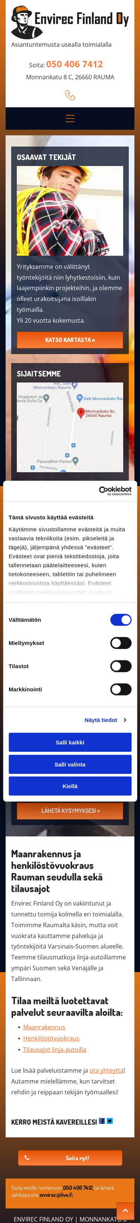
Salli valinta (70, 764)
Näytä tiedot (101, 720)
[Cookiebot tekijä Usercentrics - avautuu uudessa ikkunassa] (99, 491)
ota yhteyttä (107, 1070)
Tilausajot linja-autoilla (54, 1049)
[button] (70, 118)
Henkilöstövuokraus (51, 1038)
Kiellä (69, 786)
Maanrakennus (44, 1027)
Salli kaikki (70, 742)
